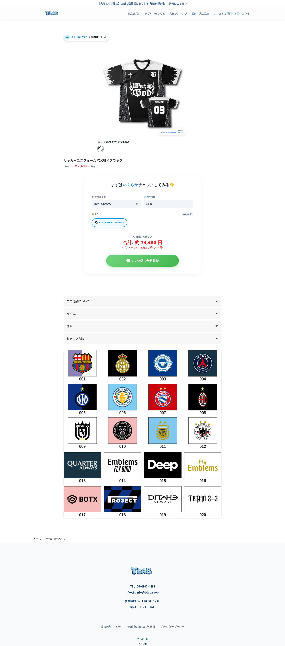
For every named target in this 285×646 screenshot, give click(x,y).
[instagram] (138, 640)
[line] (146, 640)
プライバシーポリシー (172, 628)
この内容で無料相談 (142, 262)
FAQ (118, 628)
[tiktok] (142, 640)
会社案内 (106, 628)
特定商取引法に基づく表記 (141, 628)
